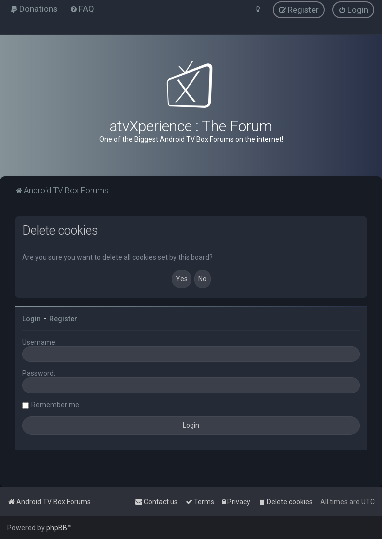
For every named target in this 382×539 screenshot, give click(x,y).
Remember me (55, 405)
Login (31, 319)
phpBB (56, 528)
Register (63, 319)
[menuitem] (34, 8)
